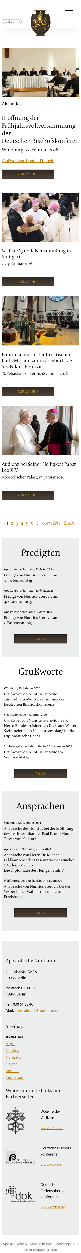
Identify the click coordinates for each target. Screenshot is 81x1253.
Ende (68, 523)
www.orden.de (53, 1206)
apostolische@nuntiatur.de (37, 1010)
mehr (40, 639)
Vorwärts (51, 523)
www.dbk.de (51, 1164)
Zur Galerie (28, 174)
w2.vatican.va (52, 1127)
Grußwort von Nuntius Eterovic (28, 160)
